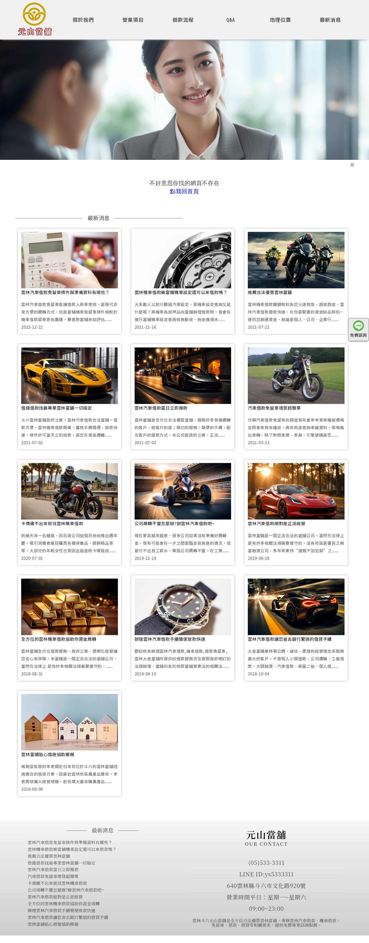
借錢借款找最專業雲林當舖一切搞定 (56, 408)
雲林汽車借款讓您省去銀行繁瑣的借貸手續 (290, 639)
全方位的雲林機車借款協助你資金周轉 (58, 639)
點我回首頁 (184, 191)
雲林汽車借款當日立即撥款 (161, 408)
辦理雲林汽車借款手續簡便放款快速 (170, 639)
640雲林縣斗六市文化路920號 (266, 885)
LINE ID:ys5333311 (266, 874)
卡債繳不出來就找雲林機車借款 (52, 523)
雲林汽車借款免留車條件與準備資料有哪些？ (65, 292)
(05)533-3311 (266, 862)
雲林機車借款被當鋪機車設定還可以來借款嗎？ (181, 292)
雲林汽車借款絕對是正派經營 (276, 523)
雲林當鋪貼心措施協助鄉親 (47, 754)
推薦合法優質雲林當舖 (270, 292)
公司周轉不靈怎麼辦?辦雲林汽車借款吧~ (175, 523)
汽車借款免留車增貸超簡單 (274, 408)
